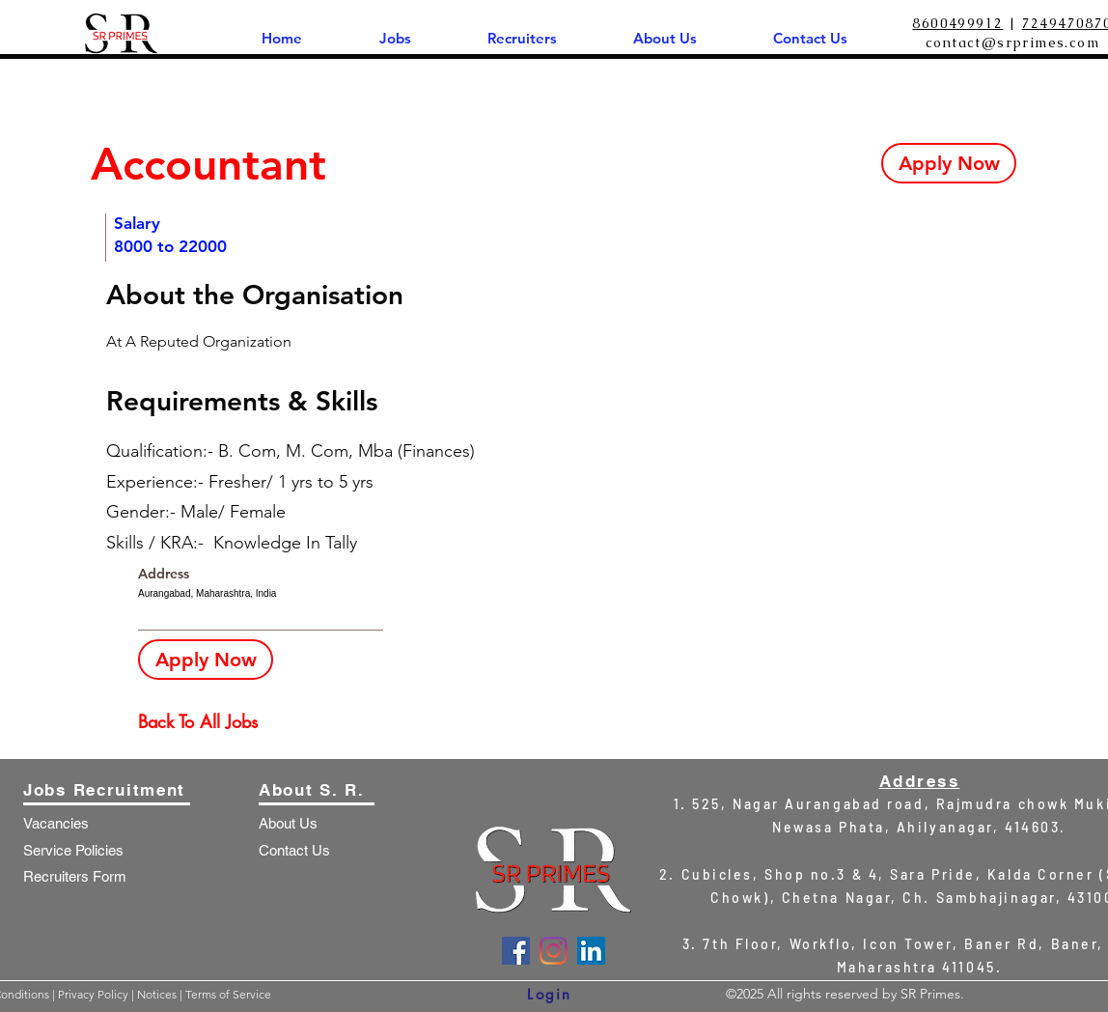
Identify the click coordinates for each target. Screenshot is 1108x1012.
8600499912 (957, 23)
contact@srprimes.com (1012, 42)
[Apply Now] (948, 163)
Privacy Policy (94, 994)
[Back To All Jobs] (206, 722)
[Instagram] (554, 951)
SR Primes (930, 993)
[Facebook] (516, 951)
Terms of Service (228, 994)
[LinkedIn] (591, 951)
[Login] (549, 994)
